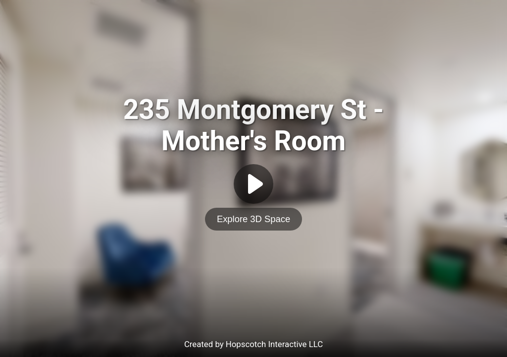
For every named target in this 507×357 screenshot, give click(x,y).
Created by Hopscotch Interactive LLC (253, 344)
